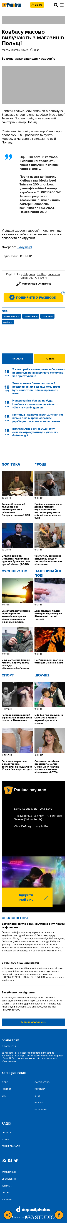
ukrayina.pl (24, 247)
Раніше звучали (11, 1146)
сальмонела (31, 316)
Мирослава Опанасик (36, 283)
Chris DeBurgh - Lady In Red (31, 826)
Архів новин (9, 1172)
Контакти (7, 1186)
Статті (5, 1096)
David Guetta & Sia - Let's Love (33, 808)
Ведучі (5, 1139)
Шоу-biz (41, 675)
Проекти (6, 1132)
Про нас (6, 1192)
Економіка (40, 1109)
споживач (47, 316)
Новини (6, 1089)
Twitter (41, 274)
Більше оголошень (33, 1022)
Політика (11, 464)
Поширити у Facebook (39, 296)
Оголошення (15, 918)
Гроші (40, 464)
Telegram (29, 274)
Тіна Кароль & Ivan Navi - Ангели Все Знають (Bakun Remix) (38, 817)
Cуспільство (14, 571)
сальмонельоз (11, 316)
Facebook (54, 274)
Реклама (7, 1199)
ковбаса (7, 322)
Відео (5, 1082)
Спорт (8, 675)
